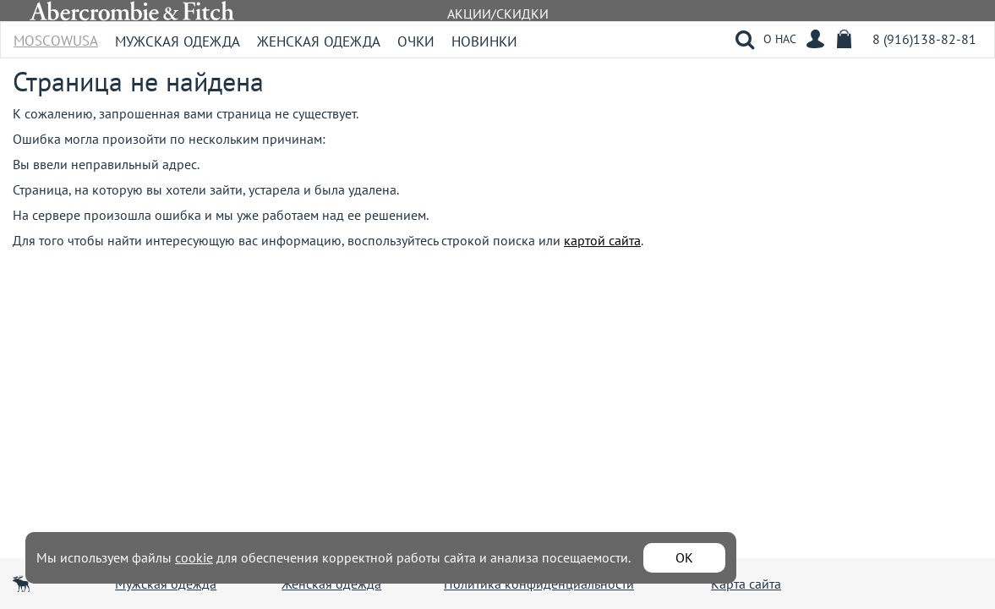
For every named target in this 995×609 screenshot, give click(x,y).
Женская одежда (318, 41)
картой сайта (602, 240)
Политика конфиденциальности (539, 583)
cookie (194, 557)
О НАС (779, 39)
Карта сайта (746, 583)
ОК (684, 557)
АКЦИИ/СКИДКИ (498, 13)
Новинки (484, 41)
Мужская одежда (177, 41)
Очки (416, 41)
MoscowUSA (56, 35)
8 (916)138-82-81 (924, 38)
